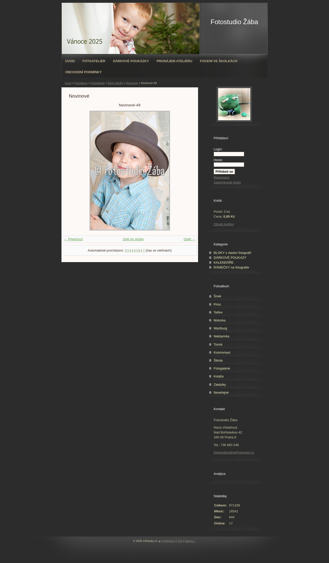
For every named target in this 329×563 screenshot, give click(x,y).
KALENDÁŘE (224, 262)
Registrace (221, 177)
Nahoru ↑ (190, 540)
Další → (189, 239)
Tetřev (218, 312)
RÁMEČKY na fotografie (231, 267)
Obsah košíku (224, 224)
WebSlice (169, 540)
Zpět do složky (133, 239)
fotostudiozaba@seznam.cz (234, 452)
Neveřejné (221, 392)
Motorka (220, 320)
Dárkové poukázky (131, 61)
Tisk (179, 540)
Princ (217, 304)
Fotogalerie (97, 83)
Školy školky (115, 83)
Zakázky (220, 384)
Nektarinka (221, 336)
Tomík (218, 344)
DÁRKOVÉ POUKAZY (230, 258)
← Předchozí (73, 239)
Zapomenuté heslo (227, 182)
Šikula (218, 360)
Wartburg (220, 328)
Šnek (217, 296)
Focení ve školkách (218, 61)
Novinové (132, 83)
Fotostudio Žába (234, 21)
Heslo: (218, 160)
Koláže (219, 376)
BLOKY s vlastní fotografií (232, 253)
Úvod (70, 61)
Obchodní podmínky (83, 72)
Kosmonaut (222, 352)
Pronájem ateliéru (174, 61)
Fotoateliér (93, 61)
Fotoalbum (80, 83)
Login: (218, 149)
